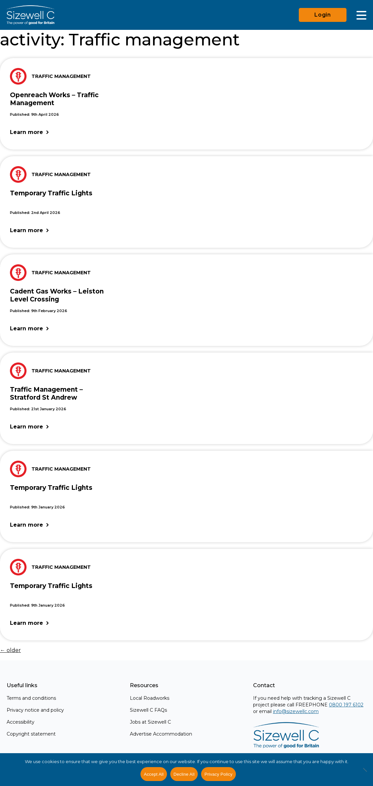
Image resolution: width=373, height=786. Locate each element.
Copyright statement (31, 734)
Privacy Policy (218, 774)
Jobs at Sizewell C (150, 722)
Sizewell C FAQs (148, 710)
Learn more (26, 132)
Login (322, 15)
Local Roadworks (149, 698)
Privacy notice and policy (35, 710)
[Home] (30, 15)
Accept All (154, 774)
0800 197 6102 (346, 705)
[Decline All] (364, 773)
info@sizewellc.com (296, 711)
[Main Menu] (361, 15)
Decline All (184, 774)
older (10, 650)
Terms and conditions (31, 698)
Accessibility (20, 722)
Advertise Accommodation (161, 734)
